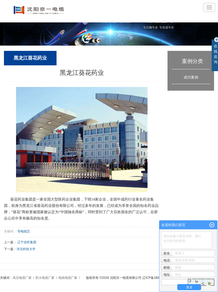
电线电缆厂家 (67, 278)
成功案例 (191, 77)
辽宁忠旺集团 (26, 242)
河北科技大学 (26, 249)
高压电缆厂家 (22, 278)
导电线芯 (23, 231)
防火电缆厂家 (45, 278)
